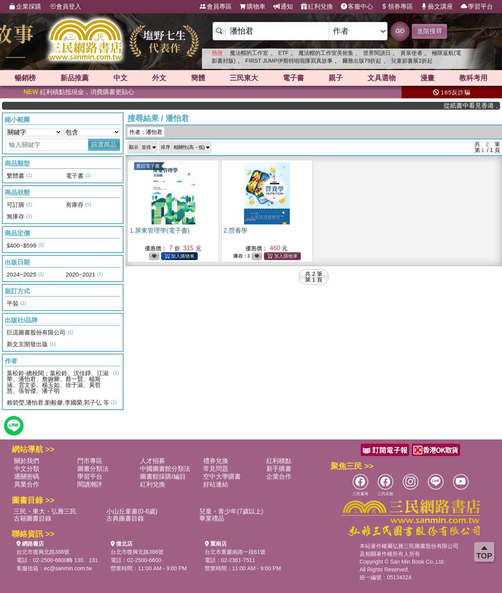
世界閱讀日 (377, 53)
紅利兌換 (317, 6)
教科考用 (473, 78)
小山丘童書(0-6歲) (131, 511)
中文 (120, 78)
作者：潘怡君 (145, 132)
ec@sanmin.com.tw (68, 568)
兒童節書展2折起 (412, 61)
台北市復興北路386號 (42, 552)
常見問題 (215, 468)
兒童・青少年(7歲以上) (231, 511)
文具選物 (381, 78)
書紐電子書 (148, 166)
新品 (74, 78)
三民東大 (244, 78)
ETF (283, 53)
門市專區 (89, 460)
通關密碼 (26, 476)
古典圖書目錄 (125, 518)
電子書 (293, 78)
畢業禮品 (211, 518)
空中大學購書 (222, 476)
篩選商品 (103, 144)
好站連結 (215, 484)
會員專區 (216, 6)
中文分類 (26, 468)
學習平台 (477, 6)
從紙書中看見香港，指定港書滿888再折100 (476, 105)
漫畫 (427, 78)
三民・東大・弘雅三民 (45, 511)
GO (399, 30)
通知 (283, 6)
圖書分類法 (93, 468)
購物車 (253, 6)
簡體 (198, 78)
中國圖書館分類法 (165, 468)
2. (235, 230)
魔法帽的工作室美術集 (325, 53)
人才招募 (152, 460)
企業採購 (25, 6)
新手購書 (278, 468)
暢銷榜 (25, 78)
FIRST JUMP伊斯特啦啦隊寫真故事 (289, 61)
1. (159, 230)
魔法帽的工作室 (249, 53)
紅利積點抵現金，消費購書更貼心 (79, 92)
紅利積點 (278, 460)
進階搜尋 (429, 31)
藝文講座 (437, 6)
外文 (159, 78)
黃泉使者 (411, 53)
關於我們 (26, 460)
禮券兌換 (215, 460)
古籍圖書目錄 (32, 518)
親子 (336, 78)
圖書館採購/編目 (163, 476)
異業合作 (26, 484)
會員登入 (65, 6)
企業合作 (278, 476)
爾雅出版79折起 (362, 61)
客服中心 (357, 6)
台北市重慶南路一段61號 (235, 552)
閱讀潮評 (89, 484)
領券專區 (397, 6)
